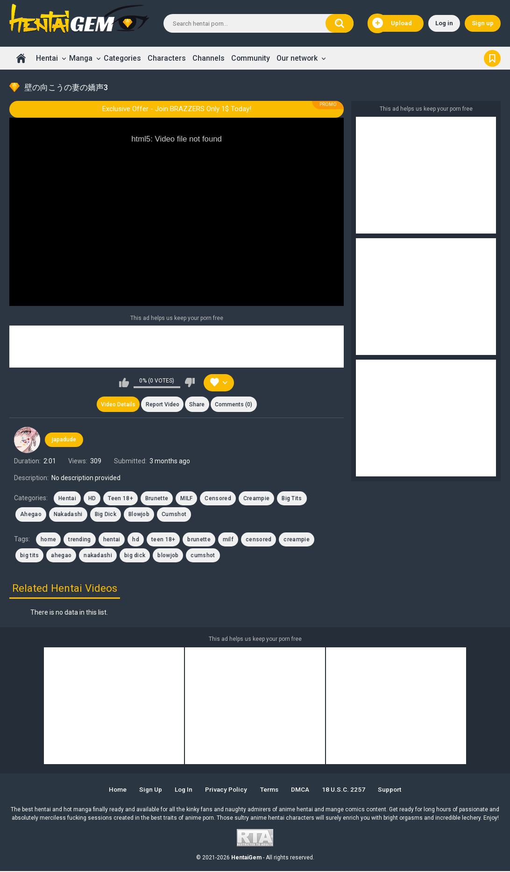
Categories (122, 58)
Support (394, 790)
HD (92, 499)
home (48, 540)
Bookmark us (492, 58)
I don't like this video (190, 382)
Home (21, 58)
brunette (198, 540)
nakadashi (98, 556)
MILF (186, 499)
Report (162, 405)
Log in (444, 23)
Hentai (47, 58)
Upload (392, 23)
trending (79, 540)
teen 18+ (163, 540)
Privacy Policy (226, 790)
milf (228, 540)
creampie (296, 540)
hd (135, 540)
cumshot (203, 556)
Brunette (156, 499)
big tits (29, 556)
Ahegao (31, 515)
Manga (80, 58)
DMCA (303, 790)
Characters (167, 58)
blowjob (167, 556)
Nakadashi (68, 515)
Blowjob (138, 515)
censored (258, 540)
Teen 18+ (120, 499)
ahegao (61, 556)
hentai (111, 540)
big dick (134, 556)
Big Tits (292, 499)
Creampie (256, 499)
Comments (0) (235, 405)
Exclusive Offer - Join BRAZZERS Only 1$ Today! (176, 109)
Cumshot (174, 515)
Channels (208, 58)
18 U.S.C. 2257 (347, 790)
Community (250, 58)
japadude (64, 440)
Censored (218, 499)
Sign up (483, 23)
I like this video (124, 382)
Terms (271, 790)
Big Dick (105, 515)
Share (197, 405)
